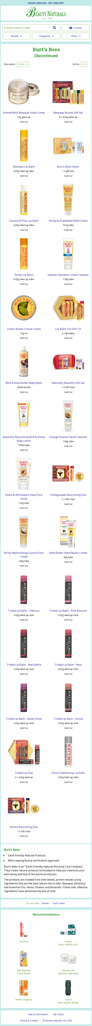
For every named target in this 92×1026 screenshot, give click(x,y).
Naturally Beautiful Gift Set (68, 383)
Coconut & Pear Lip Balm (23, 220)
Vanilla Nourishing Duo (24, 827)
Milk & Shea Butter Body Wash (24, 383)
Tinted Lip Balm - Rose (68, 664)
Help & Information (38, 1014)
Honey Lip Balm (23, 275)
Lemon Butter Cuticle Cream (24, 329)
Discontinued (46, 56)
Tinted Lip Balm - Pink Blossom (68, 610)
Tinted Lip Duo (24, 773)
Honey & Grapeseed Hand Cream (68, 220)
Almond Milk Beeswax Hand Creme (24, 112)
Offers (75, 36)
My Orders (58, 1014)
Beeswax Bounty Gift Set (68, 112)
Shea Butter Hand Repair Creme (68, 553)
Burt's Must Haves (68, 166)
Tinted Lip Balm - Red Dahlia (24, 664)
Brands (16, 36)
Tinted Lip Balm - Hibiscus (24, 610)
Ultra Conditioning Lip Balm (68, 773)
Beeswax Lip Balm (24, 166)
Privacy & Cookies (29, 1020)
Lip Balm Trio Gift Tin (68, 329)
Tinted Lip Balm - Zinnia (68, 718)
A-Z (84, 64)
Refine (22, 64)
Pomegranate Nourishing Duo (68, 495)
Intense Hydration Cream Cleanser (68, 275)
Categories (46, 36)
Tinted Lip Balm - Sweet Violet (24, 718)
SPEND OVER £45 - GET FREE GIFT (46, 3)
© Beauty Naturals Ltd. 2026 (57, 1020)
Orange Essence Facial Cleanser (68, 437)
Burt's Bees (46, 49)
